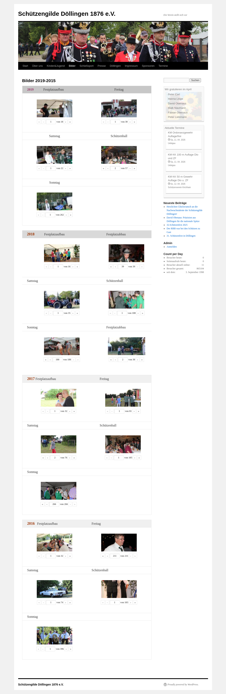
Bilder (72, 65)
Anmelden (172, 246)
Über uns (37, 65)
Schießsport (87, 65)
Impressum (131, 65)
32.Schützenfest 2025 (177, 224)
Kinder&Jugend (56, 65)
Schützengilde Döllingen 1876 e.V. (67, 13)
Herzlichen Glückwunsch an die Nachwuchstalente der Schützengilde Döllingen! (184, 210)
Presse (102, 65)
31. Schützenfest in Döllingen (181, 235)
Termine (163, 65)
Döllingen (115, 65)
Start (25, 65)
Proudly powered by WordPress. (183, 684)
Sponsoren (148, 65)
